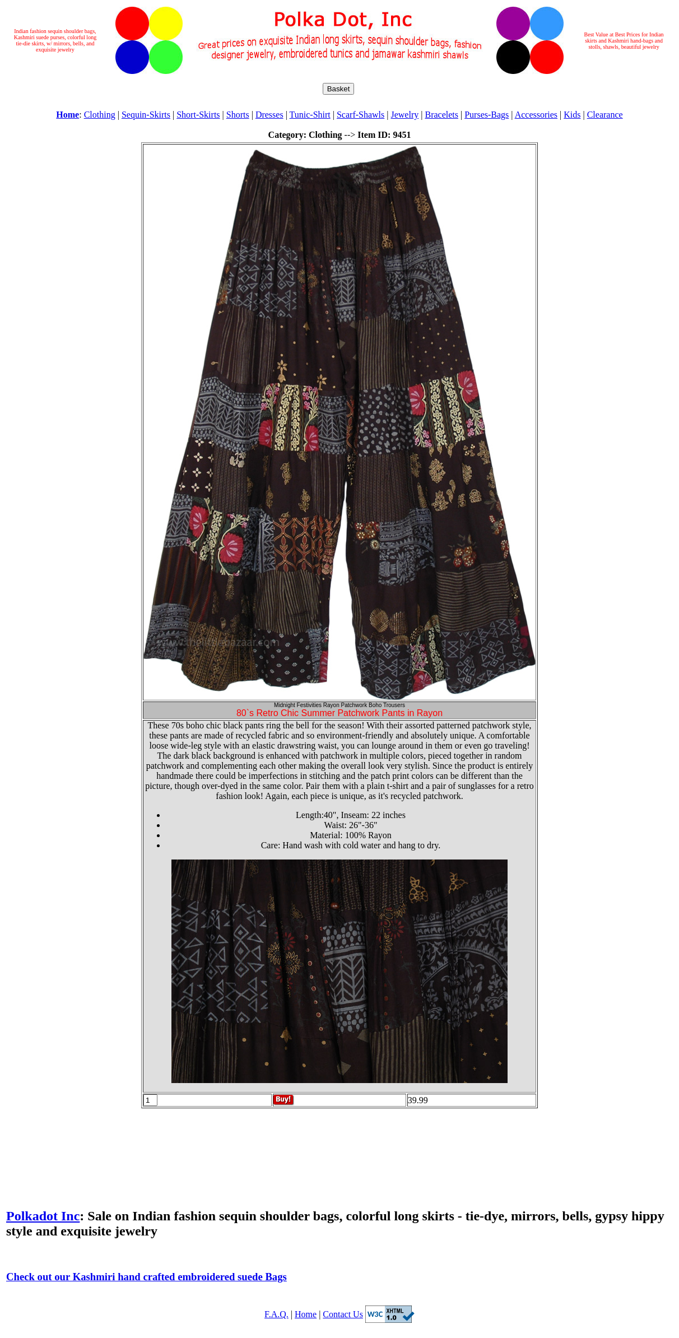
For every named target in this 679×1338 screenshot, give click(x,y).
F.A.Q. (276, 1314)
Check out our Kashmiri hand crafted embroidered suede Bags (146, 1277)
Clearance (605, 114)
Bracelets (441, 114)
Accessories (536, 114)
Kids (572, 114)
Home (306, 1314)
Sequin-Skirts (146, 114)
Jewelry (404, 114)
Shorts (237, 114)
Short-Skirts (198, 114)
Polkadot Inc (43, 1216)
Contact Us (343, 1314)
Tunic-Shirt (310, 114)
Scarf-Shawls (360, 114)
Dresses (269, 114)
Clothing (99, 114)
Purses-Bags (486, 114)
